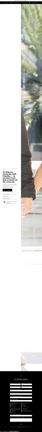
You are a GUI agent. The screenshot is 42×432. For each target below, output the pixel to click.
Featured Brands (12, 2)
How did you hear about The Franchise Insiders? (15, 414)
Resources (17, 2)
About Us (6, 2)
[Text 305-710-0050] (27, 2)
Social (21, 2)
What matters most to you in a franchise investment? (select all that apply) (18, 408)
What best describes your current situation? (15, 389)
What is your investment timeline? (14, 399)
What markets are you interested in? (14, 392)
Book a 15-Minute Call (34, 2)
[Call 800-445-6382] (26, 2)
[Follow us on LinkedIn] (29, 2)
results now (25, 0)
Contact (24, 2)
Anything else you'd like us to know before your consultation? (17, 417)
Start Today (21, 424)
